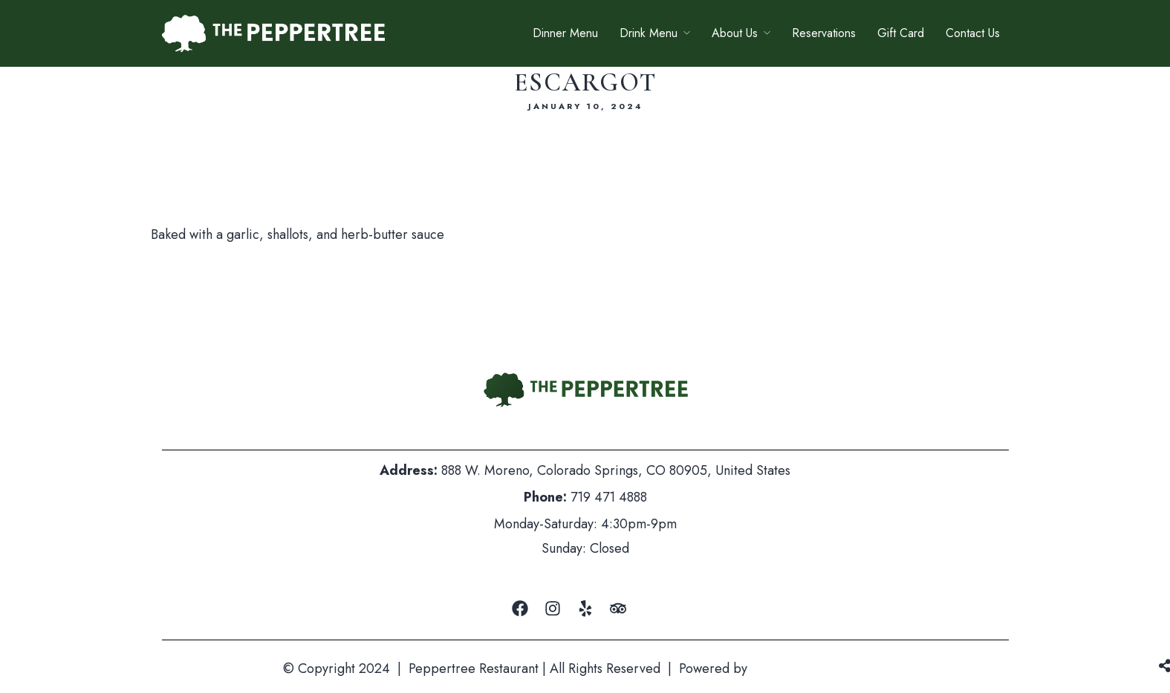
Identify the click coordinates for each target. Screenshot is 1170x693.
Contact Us (973, 33)
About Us (735, 33)
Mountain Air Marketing (819, 668)
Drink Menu (648, 33)
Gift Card (900, 33)
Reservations (824, 33)
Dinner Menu (565, 33)
